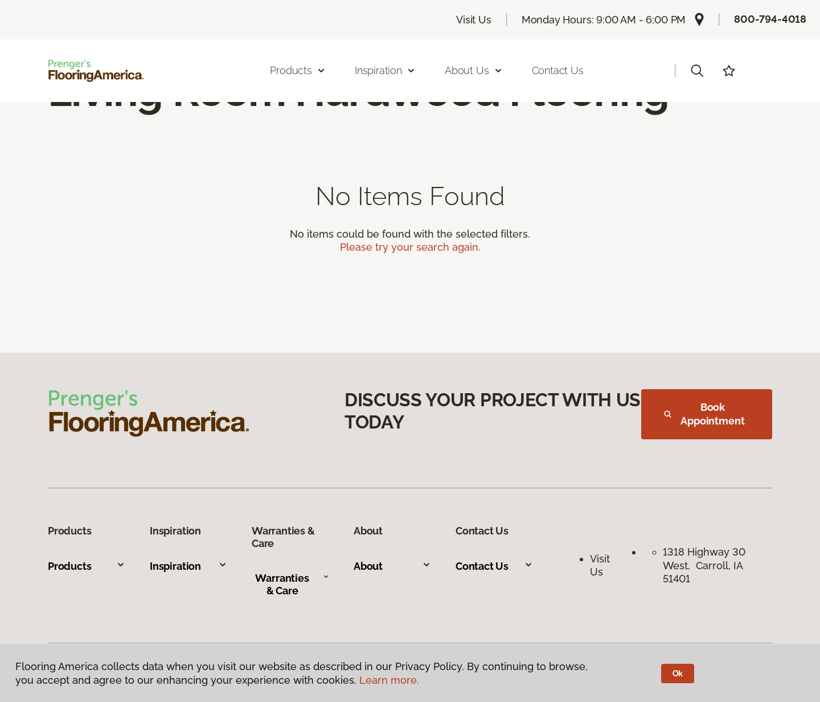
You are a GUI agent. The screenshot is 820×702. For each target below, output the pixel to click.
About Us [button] (474, 70)
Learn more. (389, 680)
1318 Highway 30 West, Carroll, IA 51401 (704, 565)
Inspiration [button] (385, 70)
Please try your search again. (410, 247)
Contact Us (558, 70)
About (392, 566)
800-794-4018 (770, 19)
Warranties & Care (292, 584)
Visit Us (473, 20)
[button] (697, 70)
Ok (678, 673)
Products (86, 566)
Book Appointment (704, 414)
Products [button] (298, 70)
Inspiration (188, 566)
